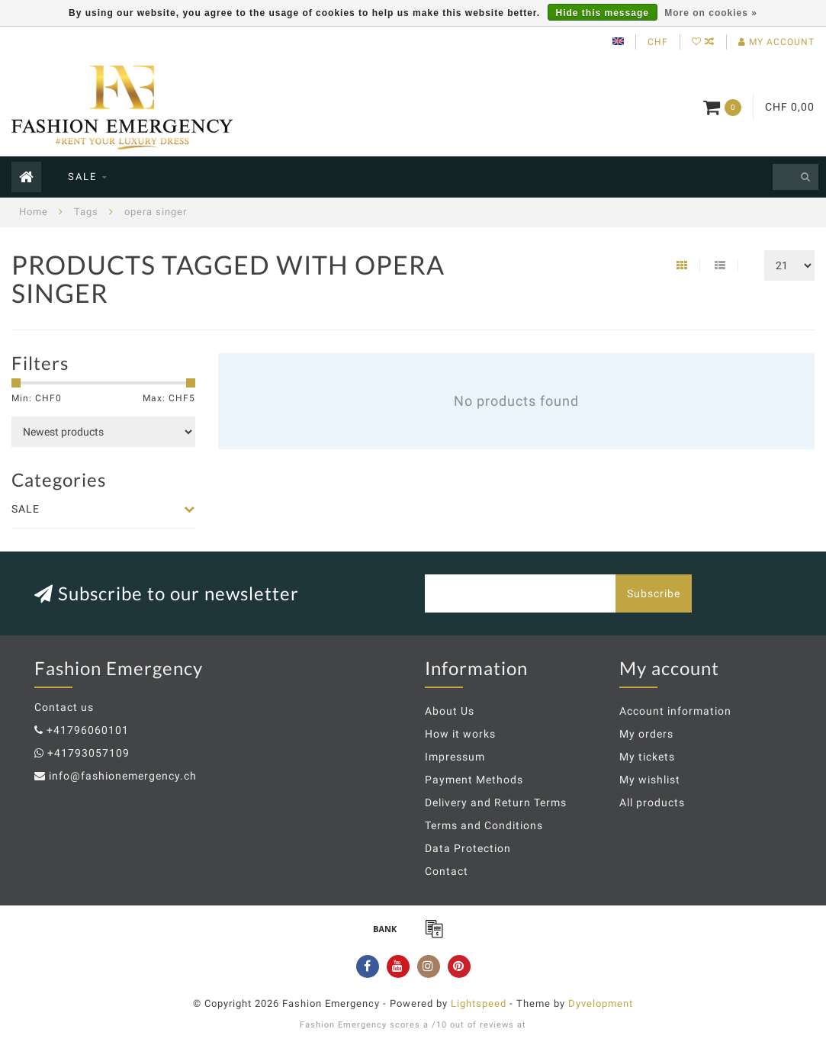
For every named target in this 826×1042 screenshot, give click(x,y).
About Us (449, 711)
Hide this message (602, 13)
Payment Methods (474, 779)
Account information (675, 711)
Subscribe (653, 593)
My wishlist (649, 779)
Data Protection (468, 848)
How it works (460, 734)
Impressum (455, 757)
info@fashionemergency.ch (123, 776)
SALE (82, 176)
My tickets (647, 757)
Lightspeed (478, 1003)
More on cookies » (710, 13)
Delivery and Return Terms (496, 802)
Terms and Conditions (484, 825)
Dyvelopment (600, 1003)
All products (652, 802)
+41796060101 (88, 730)
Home (33, 211)
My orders (646, 734)
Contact (446, 871)
